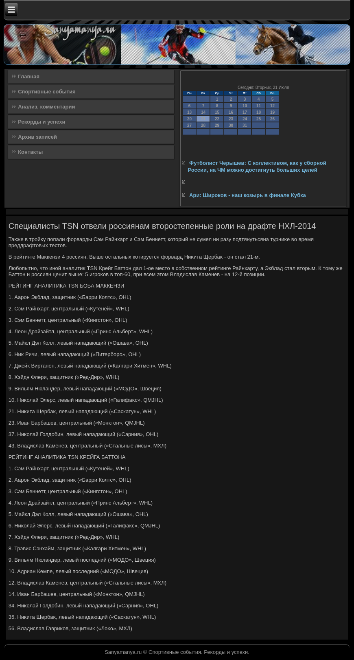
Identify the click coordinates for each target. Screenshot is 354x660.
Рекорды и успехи (41, 122)
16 (231, 112)
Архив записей (37, 137)
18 (258, 112)
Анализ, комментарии (46, 107)
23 (231, 119)
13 (189, 112)
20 (189, 119)
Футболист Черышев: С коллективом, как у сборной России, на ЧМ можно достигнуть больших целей (257, 166)
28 (203, 125)
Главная (28, 76)
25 (258, 119)
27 (189, 125)
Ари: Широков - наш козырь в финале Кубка (247, 195)
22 (217, 119)
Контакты (30, 152)
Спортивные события (46, 92)
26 (272, 119)
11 (258, 106)
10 (245, 106)
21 (203, 119)
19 (272, 112)
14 (203, 112)
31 (245, 125)
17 (245, 112)
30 (231, 125)
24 (245, 119)
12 (272, 106)
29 (217, 125)
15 (217, 112)
